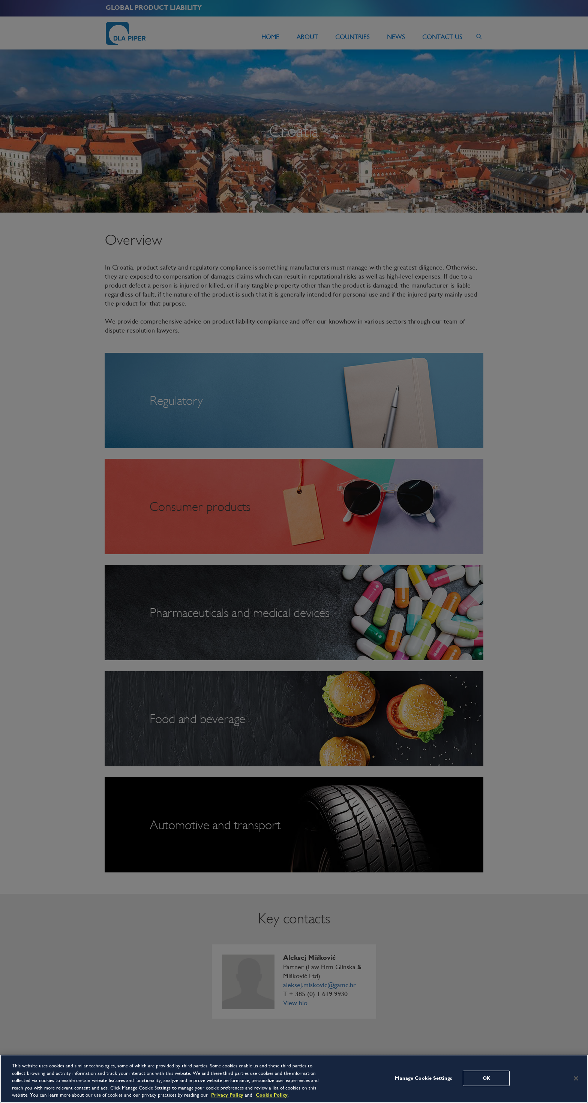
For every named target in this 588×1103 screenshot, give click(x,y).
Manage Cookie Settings (423, 1078)
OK (486, 1078)
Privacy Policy (227, 1095)
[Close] (576, 1078)
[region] (294, 1079)
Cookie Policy (272, 1095)
